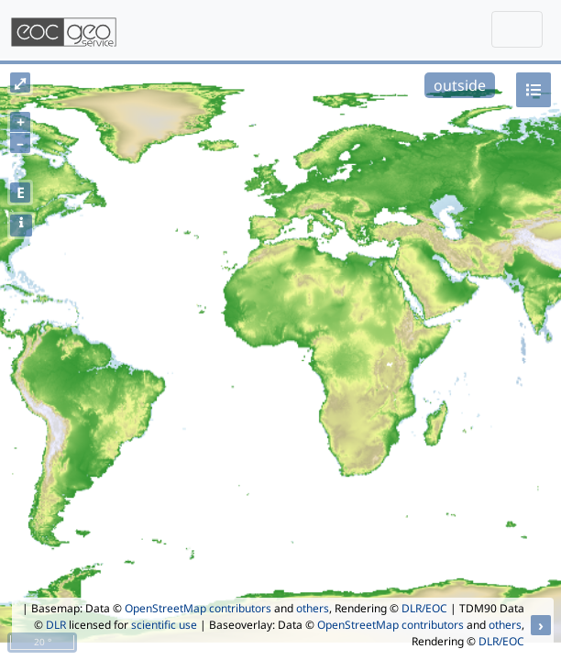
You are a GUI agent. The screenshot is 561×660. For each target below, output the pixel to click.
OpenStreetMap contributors (198, 608)
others (312, 608)
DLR (56, 624)
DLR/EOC (424, 608)
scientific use (164, 624)
